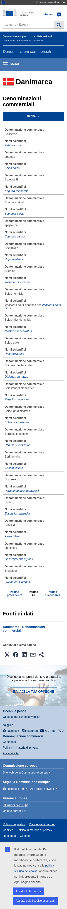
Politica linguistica (14, 824)
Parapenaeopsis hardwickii (22, 490)
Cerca (59, 24)
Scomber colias (14, 213)
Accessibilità (11, 753)
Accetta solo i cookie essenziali (35, 900)
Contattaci (9, 741)
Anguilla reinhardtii (16, 190)
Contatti (25, 835)
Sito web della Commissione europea (26, 772)
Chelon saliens (14, 467)
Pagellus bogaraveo (17, 399)
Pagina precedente (14, 593)
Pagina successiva (52, 593)
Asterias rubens (15, 145)
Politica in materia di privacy (20, 747)
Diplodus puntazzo (16, 376)
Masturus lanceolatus (18, 331)
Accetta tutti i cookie (28, 891)
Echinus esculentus (17, 422)
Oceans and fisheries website (21, 716)
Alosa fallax (12, 536)
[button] (7, 654)
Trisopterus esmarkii (17, 282)
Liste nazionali (44, 36)
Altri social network (42, 788)
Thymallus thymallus (18, 513)
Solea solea (12, 168)
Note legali (9, 835)
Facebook (11, 788)
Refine (31, 116)
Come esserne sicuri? (50, 2)
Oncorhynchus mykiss (19, 559)
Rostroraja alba (14, 353)
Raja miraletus (14, 259)
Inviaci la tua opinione (33, 691)
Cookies (8, 830)
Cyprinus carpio (15, 236)
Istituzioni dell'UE (13, 805)
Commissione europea (14, 36)
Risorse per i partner (42, 824)
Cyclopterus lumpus (17, 582)
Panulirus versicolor (17, 445)
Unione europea (13, 810)
